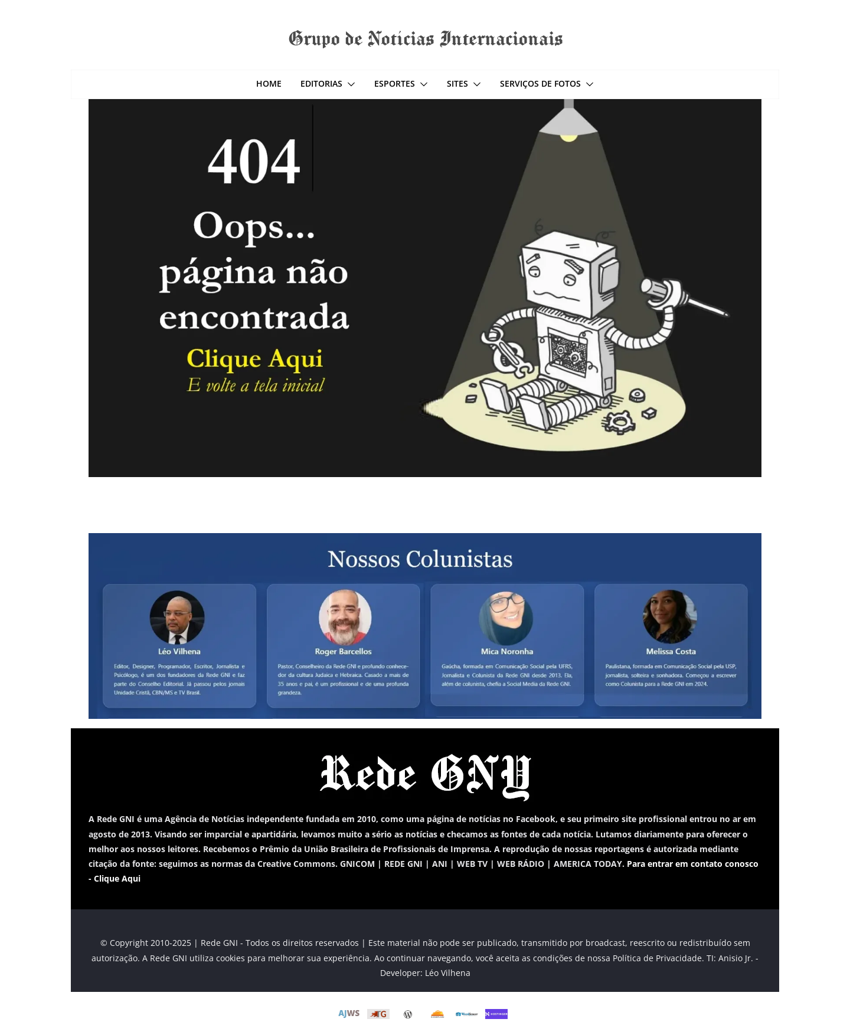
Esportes (394, 83)
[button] (348, 84)
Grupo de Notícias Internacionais (425, 38)
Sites (457, 83)
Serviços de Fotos (540, 83)
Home (269, 83)
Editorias (321, 83)
